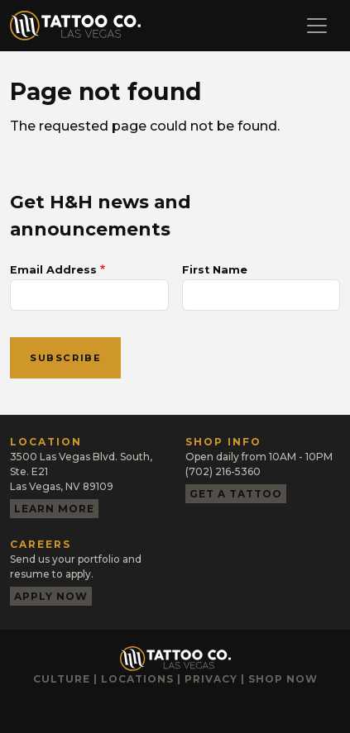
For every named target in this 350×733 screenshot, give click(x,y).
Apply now (51, 596)
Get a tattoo (235, 494)
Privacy (211, 679)
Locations (137, 679)
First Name (214, 270)
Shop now (283, 679)
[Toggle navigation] (317, 25)
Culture (61, 679)
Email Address (53, 270)
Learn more (54, 508)
